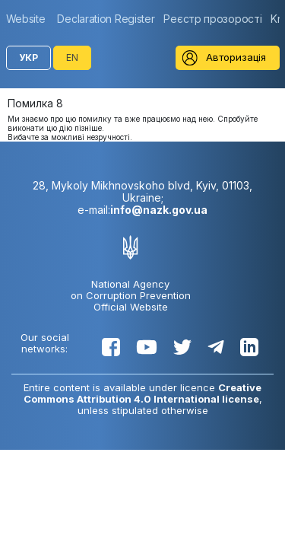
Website (26, 18)
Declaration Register (105, 18)
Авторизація (236, 57)
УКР (28, 57)
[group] (29, 18)
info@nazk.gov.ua (158, 209)
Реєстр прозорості (212, 18)
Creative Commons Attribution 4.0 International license (143, 393)
